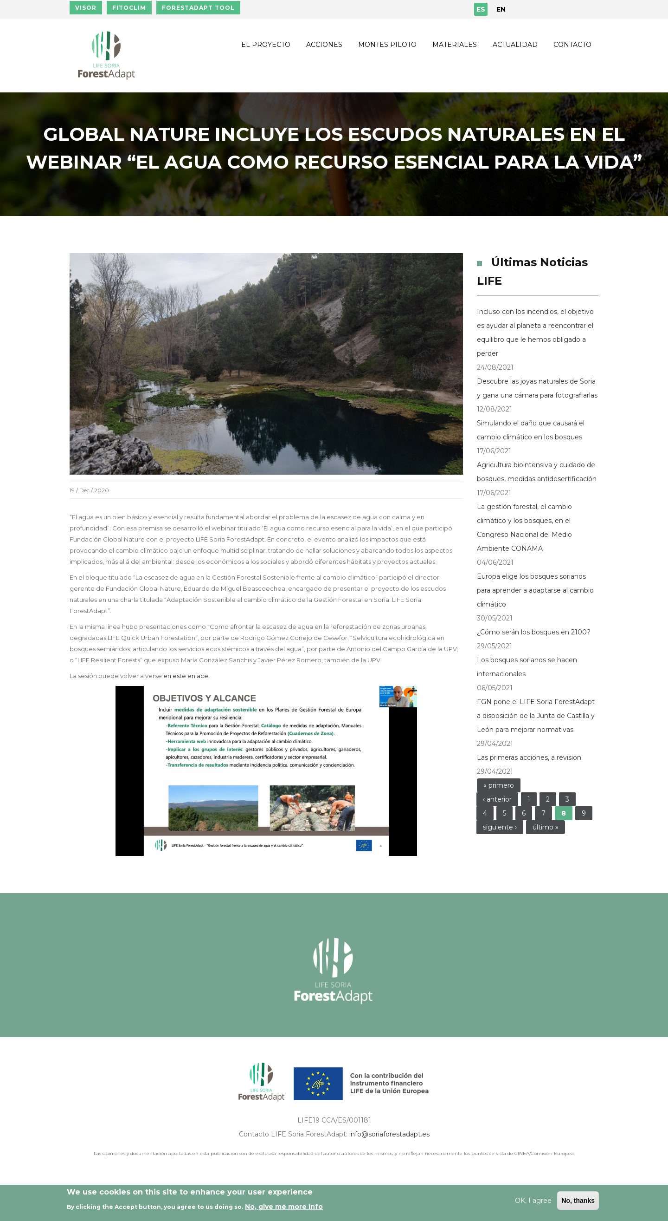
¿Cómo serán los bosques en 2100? (534, 632)
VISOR (85, 7)
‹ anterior (497, 799)
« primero (498, 785)
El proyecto (265, 44)
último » (546, 827)
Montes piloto (387, 44)
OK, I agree (533, 1200)
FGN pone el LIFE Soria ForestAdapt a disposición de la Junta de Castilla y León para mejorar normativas (536, 716)
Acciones (324, 44)
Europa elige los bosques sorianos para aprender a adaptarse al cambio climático (535, 590)
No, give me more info (284, 1206)
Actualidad (515, 44)
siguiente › (500, 827)
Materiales (454, 44)
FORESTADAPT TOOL (198, 7)
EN (501, 9)
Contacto (572, 44)
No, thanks (578, 1200)
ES (480, 9)
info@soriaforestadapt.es (389, 1134)
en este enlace (185, 675)
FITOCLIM (129, 7)
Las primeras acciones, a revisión (529, 757)
